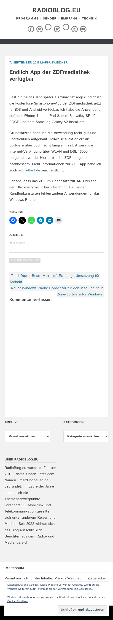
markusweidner (54, 62)
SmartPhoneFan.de (25, 260)
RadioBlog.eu (56, 10)
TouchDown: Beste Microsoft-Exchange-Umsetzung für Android (54, 279)
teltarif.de (32, 170)
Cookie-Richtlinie (17, 601)
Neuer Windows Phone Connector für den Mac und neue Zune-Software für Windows (57, 291)
